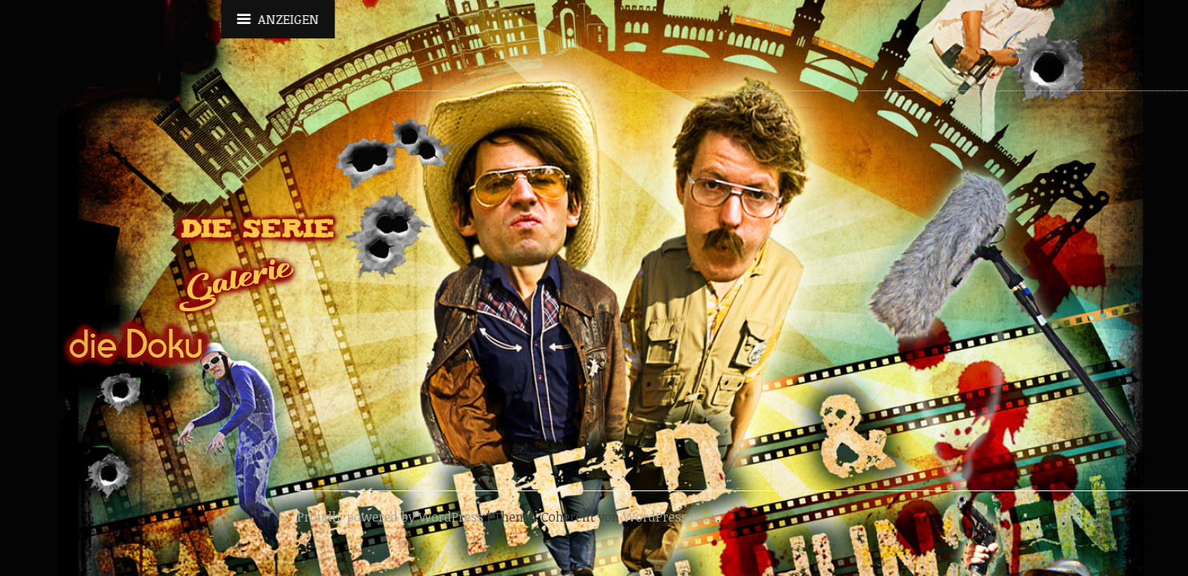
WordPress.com (669, 517)
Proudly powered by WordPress (390, 517)
